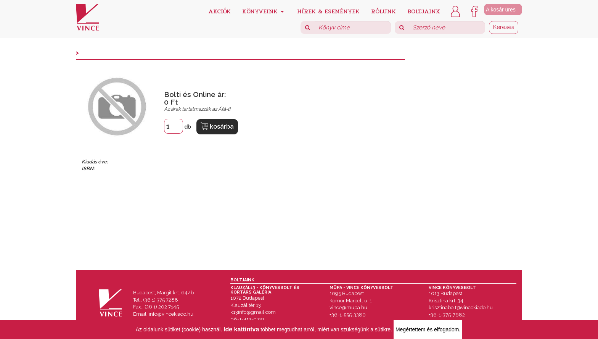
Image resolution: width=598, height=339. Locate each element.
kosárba (217, 126)
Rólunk (383, 10)
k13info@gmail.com (253, 312)
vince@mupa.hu (348, 307)
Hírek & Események (328, 10)
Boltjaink (423, 10)
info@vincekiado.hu (171, 314)
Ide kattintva (241, 329)
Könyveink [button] (263, 10)
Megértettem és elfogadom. (427, 329)
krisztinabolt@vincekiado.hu (461, 307)
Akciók (219, 10)
